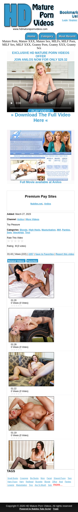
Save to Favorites (44, 254)
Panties (66, 230)
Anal (61, 482)
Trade (55, 509)
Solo (9, 232)
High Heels (34, 230)
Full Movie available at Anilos (40, 181)
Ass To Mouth (40, 485)
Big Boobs (34, 478)
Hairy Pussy (12, 482)
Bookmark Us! (69, 14)
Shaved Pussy (60, 478)
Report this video (65, 254)
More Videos (32, 219)
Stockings (18, 232)
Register (73, 20)
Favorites (32, 261)
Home (31, 36)
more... (58, 484)
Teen (70, 478)
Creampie (24, 478)
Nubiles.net (36, 203)
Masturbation (49, 230)
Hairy (22, 482)
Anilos (47, 203)
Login (65, 20)
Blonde (24, 230)
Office (54, 482)
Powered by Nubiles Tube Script (35, 509)
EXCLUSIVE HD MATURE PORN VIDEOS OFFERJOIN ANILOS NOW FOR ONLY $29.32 (40, 56)
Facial (49, 478)
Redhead (30, 482)
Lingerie (11, 485)
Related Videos (16, 261)
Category (47, 36)
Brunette (39, 482)
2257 (31, 254)
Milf (59, 230)
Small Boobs (13, 478)
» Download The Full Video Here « (40, 117)
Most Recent (67, 36)
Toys (27, 232)
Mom (42, 478)
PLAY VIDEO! (41, 111)
